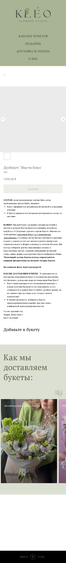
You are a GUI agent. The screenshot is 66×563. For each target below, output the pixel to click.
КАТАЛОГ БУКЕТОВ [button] (33, 36)
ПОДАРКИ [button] (33, 44)
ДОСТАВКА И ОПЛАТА (33, 51)
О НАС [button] (33, 59)
